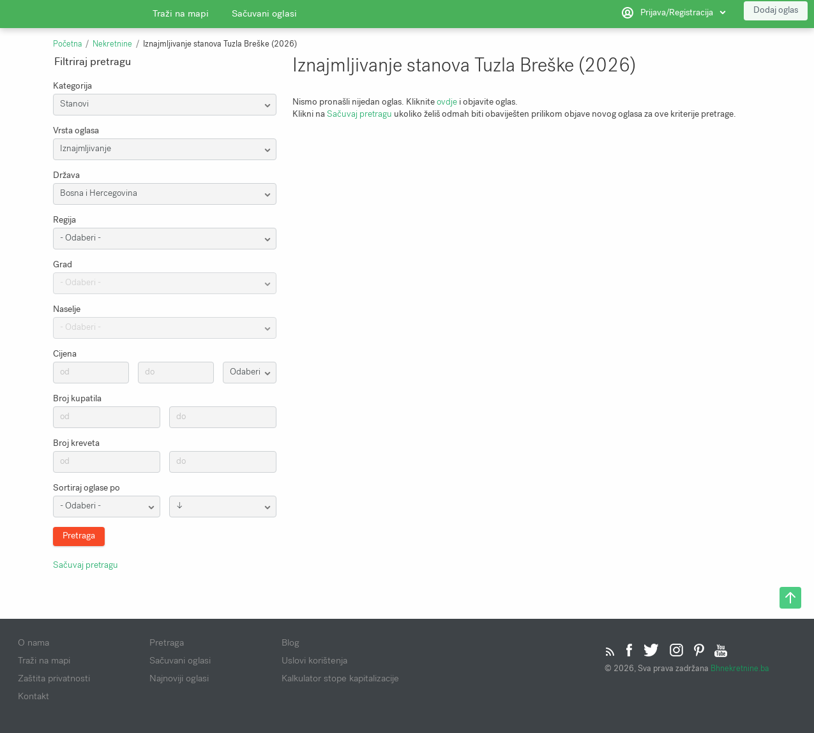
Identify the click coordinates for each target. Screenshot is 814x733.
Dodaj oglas (775, 12)
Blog (290, 642)
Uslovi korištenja (314, 660)
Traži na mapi (181, 16)
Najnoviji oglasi (179, 678)
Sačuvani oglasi (264, 16)
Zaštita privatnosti (54, 678)
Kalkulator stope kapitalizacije (340, 678)
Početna (67, 44)
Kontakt (33, 696)
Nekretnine (112, 44)
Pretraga (166, 642)
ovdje (447, 102)
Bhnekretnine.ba (740, 668)
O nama (33, 642)
